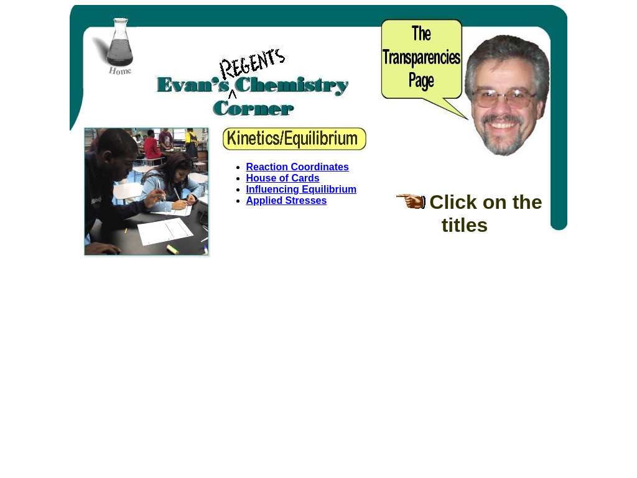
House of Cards (283, 178)
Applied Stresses (286, 200)
